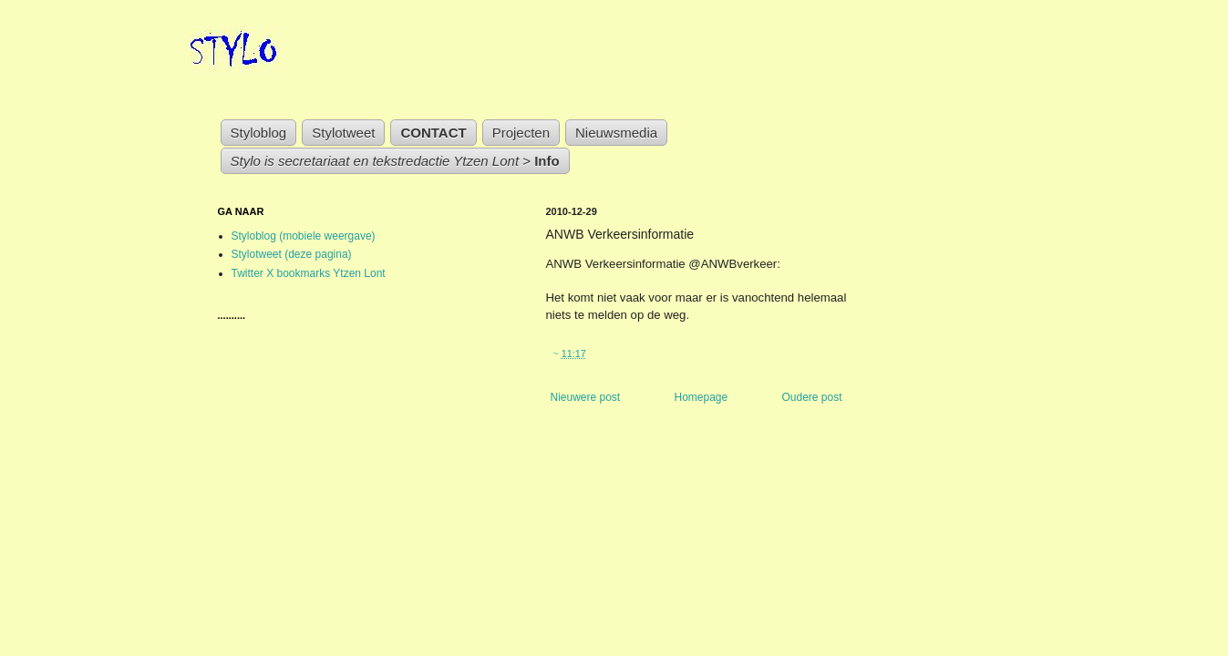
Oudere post (811, 397)
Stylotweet (343, 132)
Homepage (701, 397)
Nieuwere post (586, 397)
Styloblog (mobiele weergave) (304, 236)
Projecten (521, 132)
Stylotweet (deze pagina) (292, 254)
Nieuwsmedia (616, 132)
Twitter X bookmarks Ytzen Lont (309, 273)
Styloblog (259, 132)
